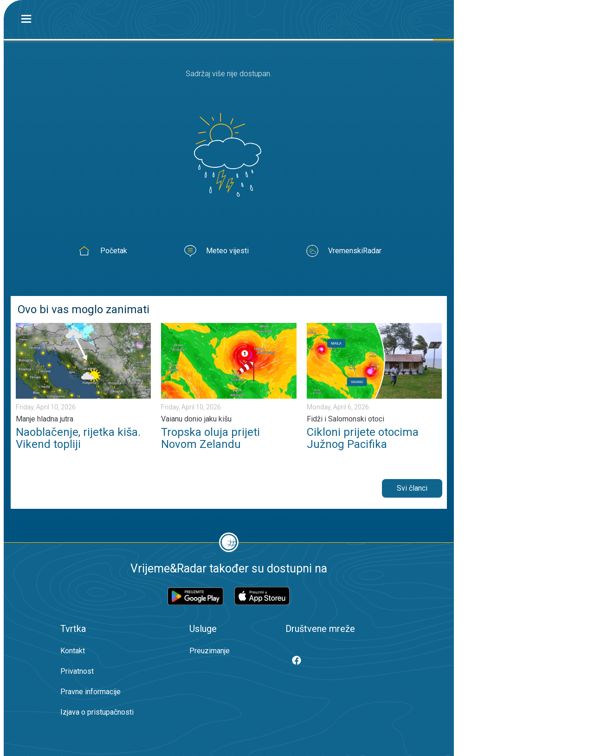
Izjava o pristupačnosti (97, 712)
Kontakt (72, 650)
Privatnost (77, 671)
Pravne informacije (90, 691)
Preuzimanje (209, 650)
